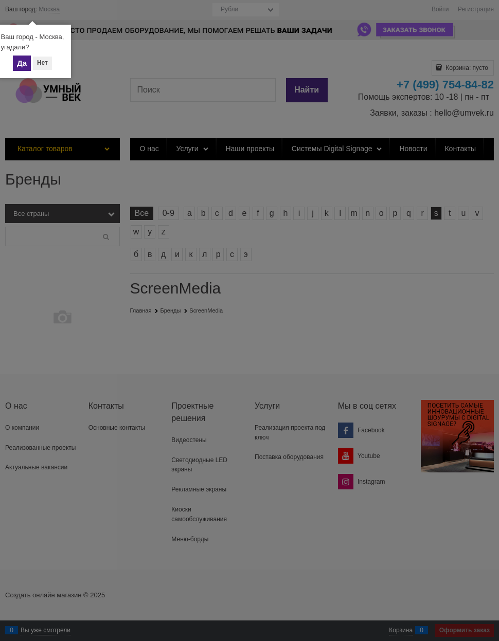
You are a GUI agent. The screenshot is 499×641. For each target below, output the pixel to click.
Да (22, 63)
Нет (42, 62)
